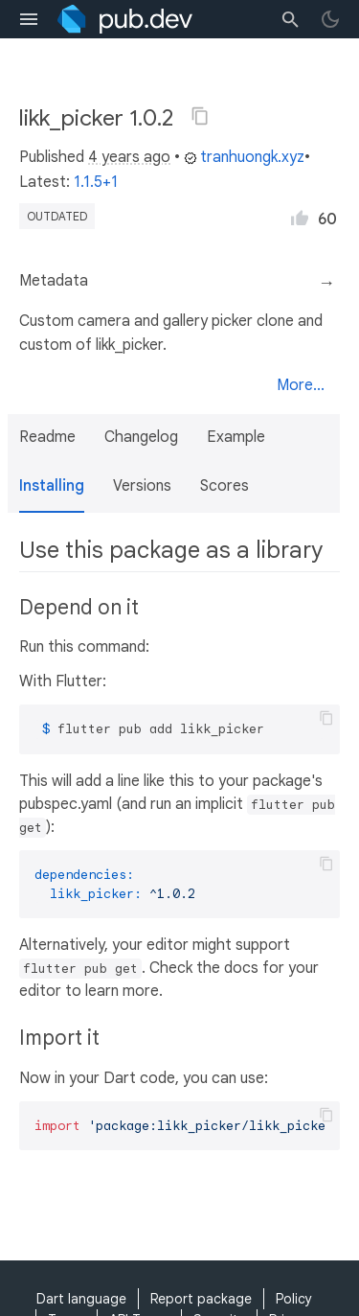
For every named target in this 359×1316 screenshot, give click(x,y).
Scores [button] (224, 486)
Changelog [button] (141, 437)
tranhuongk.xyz (244, 157)
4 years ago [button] (129, 157)
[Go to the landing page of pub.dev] (124, 19)
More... (301, 385)
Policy (294, 1298)
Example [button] (236, 437)
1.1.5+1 (96, 182)
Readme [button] (47, 437)
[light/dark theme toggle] (330, 19)
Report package (201, 1298)
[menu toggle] (28, 19)
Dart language (81, 1298)
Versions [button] (142, 486)
